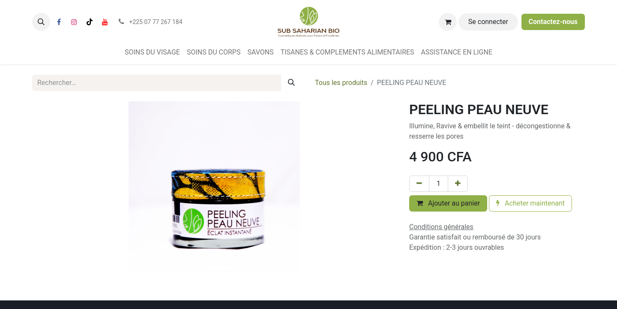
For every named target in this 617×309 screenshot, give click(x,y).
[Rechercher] (291, 83)
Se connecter (488, 22)
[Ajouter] (458, 184)
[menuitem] (152, 52)
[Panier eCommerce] (448, 22)
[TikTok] (89, 22)
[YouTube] (105, 22)
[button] (41, 22)
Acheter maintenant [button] (530, 203)
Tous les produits (341, 83)
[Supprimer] (419, 184)
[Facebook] (59, 22)
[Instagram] (74, 22)
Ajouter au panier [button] (448, 203)
